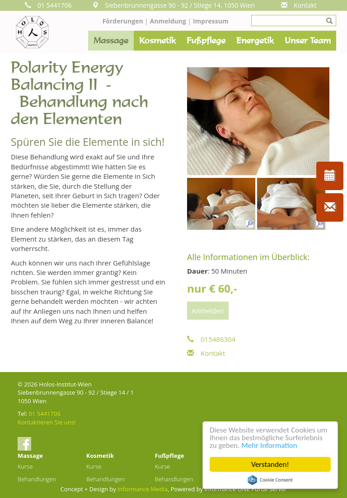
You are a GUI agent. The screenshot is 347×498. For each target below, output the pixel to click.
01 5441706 (48, 5)
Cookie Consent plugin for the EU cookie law (270, 480)
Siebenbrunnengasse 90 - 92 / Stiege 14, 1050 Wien (173, 5)
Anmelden (208, 310)
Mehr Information (269, 445)
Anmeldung (169, 21)
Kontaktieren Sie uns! (46, 422)
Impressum (211, 21)
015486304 (211, 339)
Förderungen (123, 21)
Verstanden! (270, 464)
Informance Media (142, 489)
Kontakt (299, 5)
